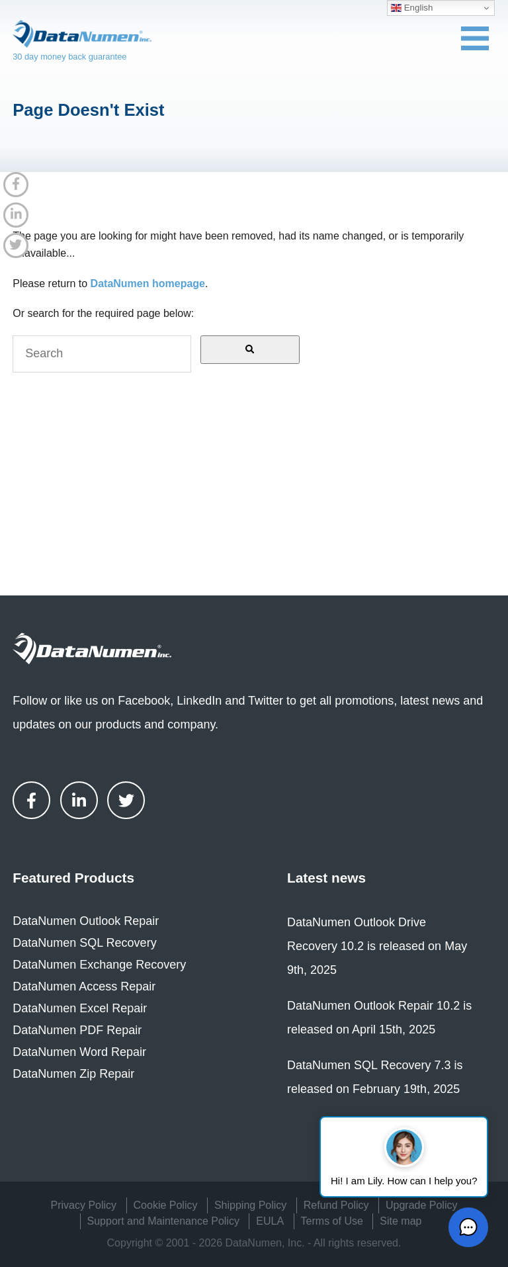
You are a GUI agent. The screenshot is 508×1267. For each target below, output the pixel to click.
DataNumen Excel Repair (80, 1008)
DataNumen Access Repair (84, 986)
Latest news (326, 877)
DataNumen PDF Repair (77, 1030)
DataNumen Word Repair (79, 1052)
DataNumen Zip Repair (73, 1073)
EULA (270, 1221)
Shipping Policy (250, 1205)
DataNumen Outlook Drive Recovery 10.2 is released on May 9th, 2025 (377, 946)
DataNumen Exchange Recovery (99, 964)
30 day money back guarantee (69, 57)
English (412, 8)
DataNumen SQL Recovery (84, 942)
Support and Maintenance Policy (163, 1221)
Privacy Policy (84, 1205)
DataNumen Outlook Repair (86, 921)
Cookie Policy (166, 1205)
